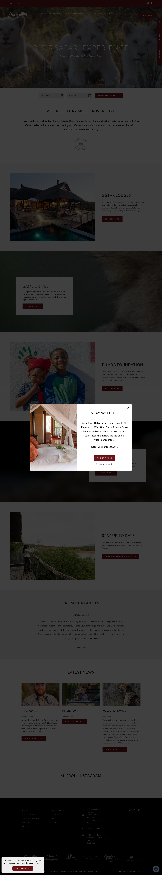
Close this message (23, 868)
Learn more (34, 863)
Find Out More (104, 458)
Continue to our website (104, 464)
